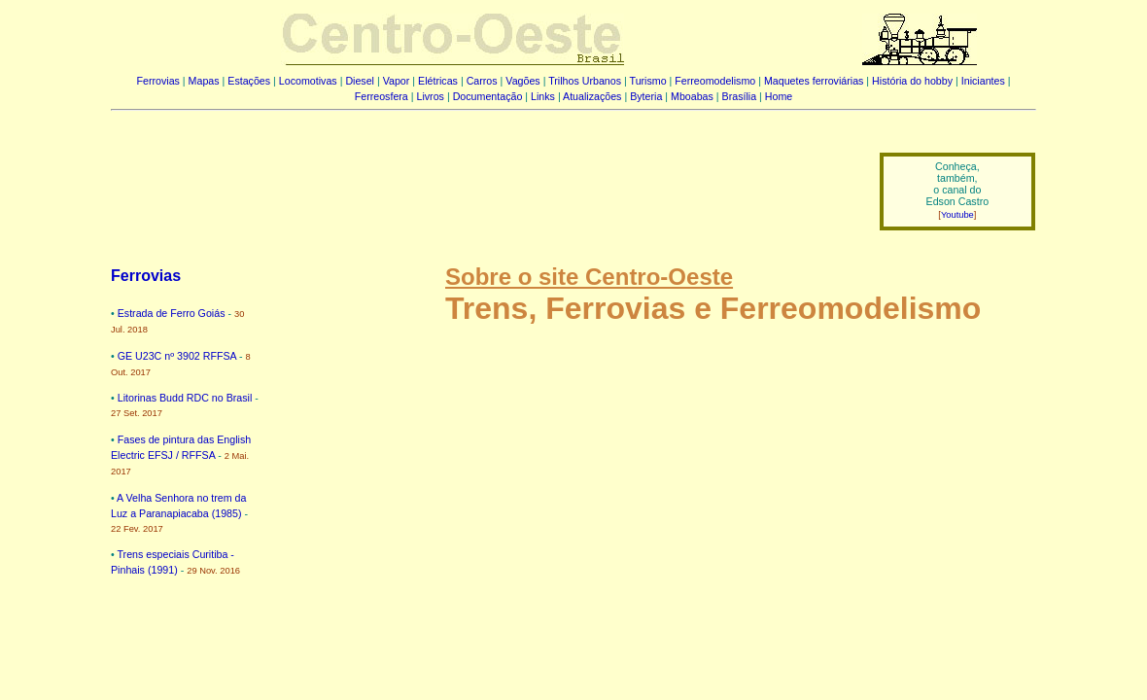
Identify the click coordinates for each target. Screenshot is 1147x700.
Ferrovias (157, 81)
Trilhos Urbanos (584, 81)
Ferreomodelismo (715, 81)
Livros (430, 96)
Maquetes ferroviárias (813, 81)
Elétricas (438, 81)
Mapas (204, 81)
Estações (248, 81)
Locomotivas (308, 81)
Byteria (646, 96)
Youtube (957, 215)
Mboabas (692, 96)
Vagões (522, 81)
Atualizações (592, 96)
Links (543, 96)
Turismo (648, 81)
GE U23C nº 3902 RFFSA (177, 356)
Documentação (488, 96)
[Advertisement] (483, 178)
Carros (482, 81)
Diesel (359, 81)
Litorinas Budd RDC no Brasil (185, 397)
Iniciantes (983, 81)
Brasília (739, 96)
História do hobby (912, 81)
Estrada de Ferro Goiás (172, 313)
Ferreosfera (381, 96)
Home (778, 96)
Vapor (396, 81)
